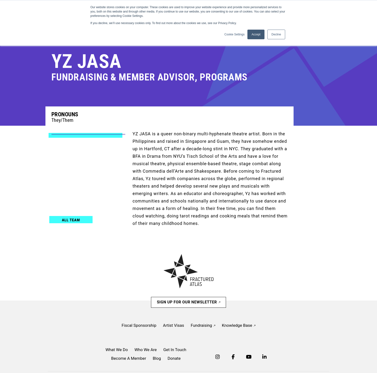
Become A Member (128, 358)
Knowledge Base (238, 325)
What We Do (117, 349)
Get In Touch (174, 349)
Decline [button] (276, 34)
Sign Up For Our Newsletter (188, 302)
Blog (157, 358)
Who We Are (145, 349)
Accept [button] (255, 34)
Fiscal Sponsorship (139, 325)
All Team (71, 220)
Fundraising (203, 325)
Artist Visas (173, 325)
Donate (174, 358)
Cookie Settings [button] (234, 34)
